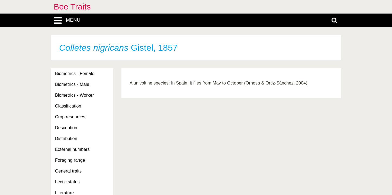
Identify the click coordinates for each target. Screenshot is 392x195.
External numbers (72, 149)
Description (66, 127)
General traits (68, 171)
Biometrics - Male (72, 84)
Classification (68, 106)
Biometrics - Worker (74, 95)
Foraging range (70, 160)
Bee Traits (72, 6)
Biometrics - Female (74, 73)
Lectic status (67, 182)
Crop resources (70, 117)
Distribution (66, 138)
